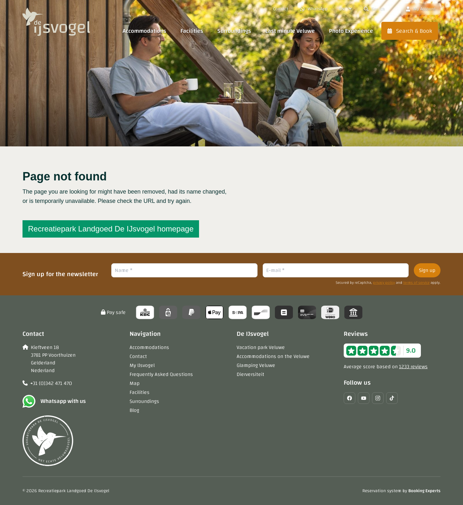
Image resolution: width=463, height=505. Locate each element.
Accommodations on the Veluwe (273, 356)
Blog (134, 410)
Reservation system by (401, 491)
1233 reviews (413, 366)
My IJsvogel (142, 365)
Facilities (140, 392)
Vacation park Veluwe (261, 347)
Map (135, 383)
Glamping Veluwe (256, 365)
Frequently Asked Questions (161, 374)
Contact (138, 356)
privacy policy (384, 282)
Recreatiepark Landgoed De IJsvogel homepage (111, 228)
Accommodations (149, 347)
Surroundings (144, 401)
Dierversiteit (250, 374)
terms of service (416, 282)
